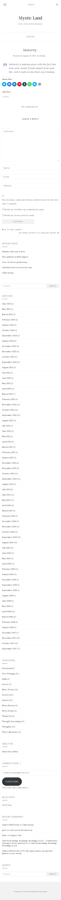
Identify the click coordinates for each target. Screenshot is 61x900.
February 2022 (8, 452)
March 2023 (7, 394)
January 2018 (8, 627)
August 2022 (7, 420)
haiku (4, 679)
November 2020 (9, 526)
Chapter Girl (15, 835)
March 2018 (7, 617)
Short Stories (8, 705)
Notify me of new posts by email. (19, 215)
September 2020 (9, 537)
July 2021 (6, 489)
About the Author (10, 751)
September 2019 (9, 585)
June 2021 (6, 495)
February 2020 (8, 569)
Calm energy (8, 273)
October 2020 (8, 532)
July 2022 (6, 426)
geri (4, 830)
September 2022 (9, 415)
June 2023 (6, 378)
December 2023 (9, 346)
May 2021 (6, 500)
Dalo (4, 835)
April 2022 (6, 441)
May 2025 (6, 309)
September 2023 (9, 362)
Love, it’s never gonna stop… (15, 262)
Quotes (5, 700)
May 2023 (6, 383)
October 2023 (8, 357)
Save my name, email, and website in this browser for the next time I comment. (30, 202)
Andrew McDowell (10, 825)
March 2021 (7, 510)
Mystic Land (30, 18)
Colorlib (25, 891)
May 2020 (6, 558)
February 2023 (8, 399)
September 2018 (9, 590)
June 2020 (6, 553)
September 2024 (9, 335)
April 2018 (6, 611)
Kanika (42, 56)
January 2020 (8, 574)
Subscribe (11, 781)
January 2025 (8, 325)
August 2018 (7, 595)
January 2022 (8, 457)
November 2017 (9, 638)
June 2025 (6, 304)
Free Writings (8, 673)
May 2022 (6, 436)
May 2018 (6, 606)
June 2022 (6, 431)
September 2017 (9, 648)
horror (5, 684)
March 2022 (7, 447)
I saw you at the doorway (20, 830)
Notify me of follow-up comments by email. (24, 209)
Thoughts (6, 726)
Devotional (7, 668)
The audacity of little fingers (15, 257)
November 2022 (9, 404)
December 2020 (9, 521)
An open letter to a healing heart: (39, 233)
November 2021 (9, 468)
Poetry (30, 37)
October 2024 (8, 330)
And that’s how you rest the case (17, 267)
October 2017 (8, 643)
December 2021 (9, 463)
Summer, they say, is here (13, 251)
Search (52, 286)
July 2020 (6, 548)
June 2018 (6, 601)
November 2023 (9, 351)
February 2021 (8, 516)
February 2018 (8, 622)
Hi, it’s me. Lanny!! (12, 230)
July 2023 (6, 373)
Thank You (7, 716)
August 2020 (7, 542)
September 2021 (9, 479)
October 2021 (8, 473)
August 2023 (7, 367)
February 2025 (8, 319)
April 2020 (6, 563)
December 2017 (9, 632)
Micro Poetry (8, 689)
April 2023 (6, 388)
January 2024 (8, 341)
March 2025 (7, 314)
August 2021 (7, 484)
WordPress (43, 891)
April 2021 (6, 505)
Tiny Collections (9, 732)
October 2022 (8, 410)
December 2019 (9, 579)
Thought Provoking (11, 721)
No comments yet (30, 106)
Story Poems (8, 711)
